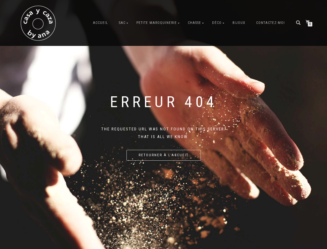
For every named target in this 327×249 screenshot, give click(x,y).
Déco (217, 23)
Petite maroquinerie (156, 23)
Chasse (194, 23)
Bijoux (238, 23)
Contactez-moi (270, 23)
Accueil (100, 23)
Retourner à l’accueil (164, 155)
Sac (122, 23)
